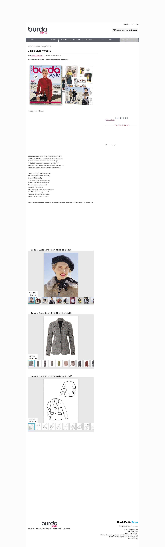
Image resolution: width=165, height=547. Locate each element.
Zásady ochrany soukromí (116, 537)
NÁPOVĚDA (89, 40)
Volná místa (128, 533)
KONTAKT (31, 529)
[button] (92, 254)
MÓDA (53, 40)
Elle (130, 530)
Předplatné (57, 529)
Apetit (125, 530)
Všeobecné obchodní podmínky (109, 535)
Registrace (135, 24)
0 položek (129, 30)
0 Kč (135, 30)
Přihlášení (127, 24)
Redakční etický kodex (43, 529)
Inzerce (135, 533)
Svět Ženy (131, 531)
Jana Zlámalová (37, 55)
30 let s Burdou (105, 40)
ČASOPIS (31, 40)
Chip (136, 531)
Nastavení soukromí (132, 537)
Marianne (135, 530)
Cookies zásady (133, 538)
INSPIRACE (76, 40)
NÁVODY (64, 40)
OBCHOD (42, 42)
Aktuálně (35, 46)
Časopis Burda (110, 120)
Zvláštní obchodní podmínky (129, 535)
